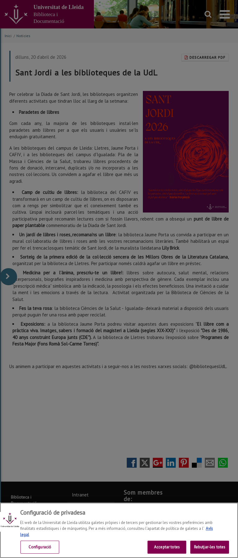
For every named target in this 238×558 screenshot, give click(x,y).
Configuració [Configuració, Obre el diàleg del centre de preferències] (40, 547)
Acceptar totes (167, 547)
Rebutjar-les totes (209, 547)
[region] (119, 530)
